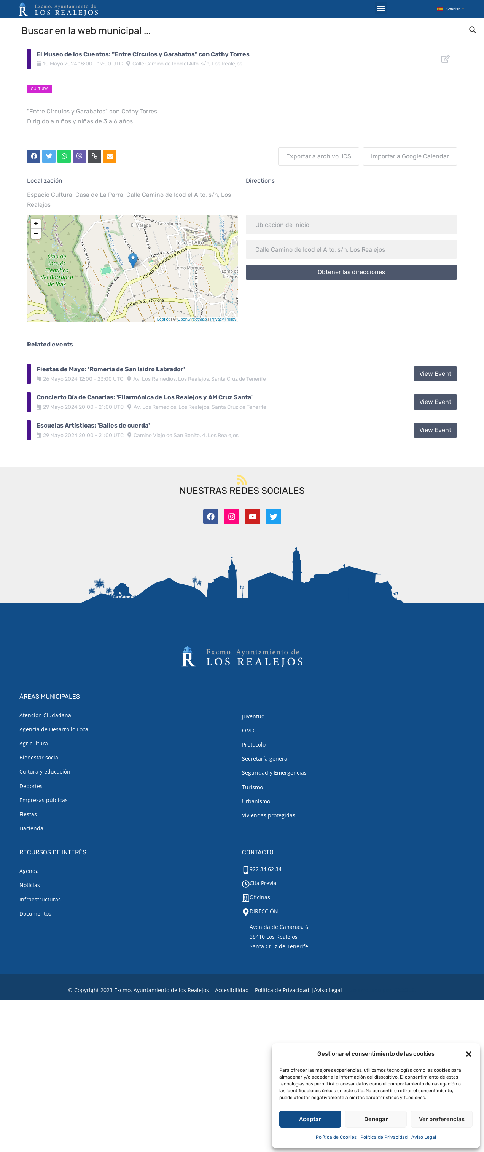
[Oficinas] (246, 898)
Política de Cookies (336, 1137)
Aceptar (310, 1119)
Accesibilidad (232, 990)
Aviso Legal (423, 1137)
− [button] (36, 233)
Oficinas (260, 897)
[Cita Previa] (246, 884)
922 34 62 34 (266, 869)
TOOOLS (403, 990)
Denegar (376, 1119)
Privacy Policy (223, 319)
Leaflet (163, 319)
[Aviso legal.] (328, 990)
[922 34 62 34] (246, 870)
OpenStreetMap (192, 319)
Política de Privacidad (384, 1137)
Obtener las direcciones (351, 272)
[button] (469, 1054)
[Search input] (242, 30)
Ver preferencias (442, 1119)
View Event (435, 373)
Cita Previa (263, 883)
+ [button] (36, 223)
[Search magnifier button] (472, 29)
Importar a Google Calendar (410, 156)
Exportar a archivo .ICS (318, 156)
